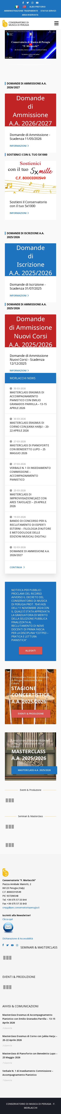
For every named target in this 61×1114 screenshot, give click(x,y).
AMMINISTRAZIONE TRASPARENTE (21, 10)
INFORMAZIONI (19, 145)
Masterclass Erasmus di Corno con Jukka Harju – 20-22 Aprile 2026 (29, 426)
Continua (17, 567)
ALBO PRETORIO (37, 6)
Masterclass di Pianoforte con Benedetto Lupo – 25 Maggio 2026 (29, 449)
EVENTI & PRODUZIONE (31, 713)
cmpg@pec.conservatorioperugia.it (21, 907)
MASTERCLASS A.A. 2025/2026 (34, 770)
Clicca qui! (7, 919)
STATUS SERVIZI (48, 10)
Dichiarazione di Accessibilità (17, 938)
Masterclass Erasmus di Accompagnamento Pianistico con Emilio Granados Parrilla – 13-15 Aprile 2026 (28, 400)
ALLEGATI (30, 650)
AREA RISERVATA (30, 14)
